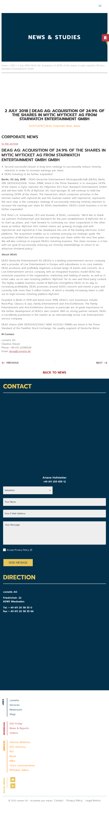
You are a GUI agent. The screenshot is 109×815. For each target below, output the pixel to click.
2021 (13, 65)
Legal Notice (92, 800)
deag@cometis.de (20, 351)
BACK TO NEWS (54, 372)
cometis (14, 700)
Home (5, 65)
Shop (13, 714)
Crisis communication (22, 765)
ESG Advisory (18, 747)
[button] (100, 5)
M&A (12, 761)
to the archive (10, 144)
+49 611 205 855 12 (54, 482)
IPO (12, 751)
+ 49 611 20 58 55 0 (20, 607)
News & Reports (19, 728)
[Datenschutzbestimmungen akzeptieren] (31, 550)
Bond (13, 756)
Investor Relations (20, 742)
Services (15, 705)
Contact (58, 800)
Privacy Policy (74, 800)
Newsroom (16, 710)
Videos (14, 733)
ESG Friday (16, 723)
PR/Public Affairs (19, 770)
